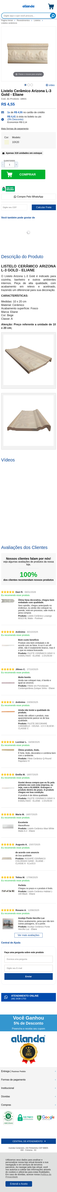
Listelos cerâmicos (9, 23)
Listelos (37, 20)
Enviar (28, 976)
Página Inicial (7, 20)
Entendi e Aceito (19, 1184)
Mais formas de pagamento (15, 128)
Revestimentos (23, 20)
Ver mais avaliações (28, 935)
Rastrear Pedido (19, 1071)
